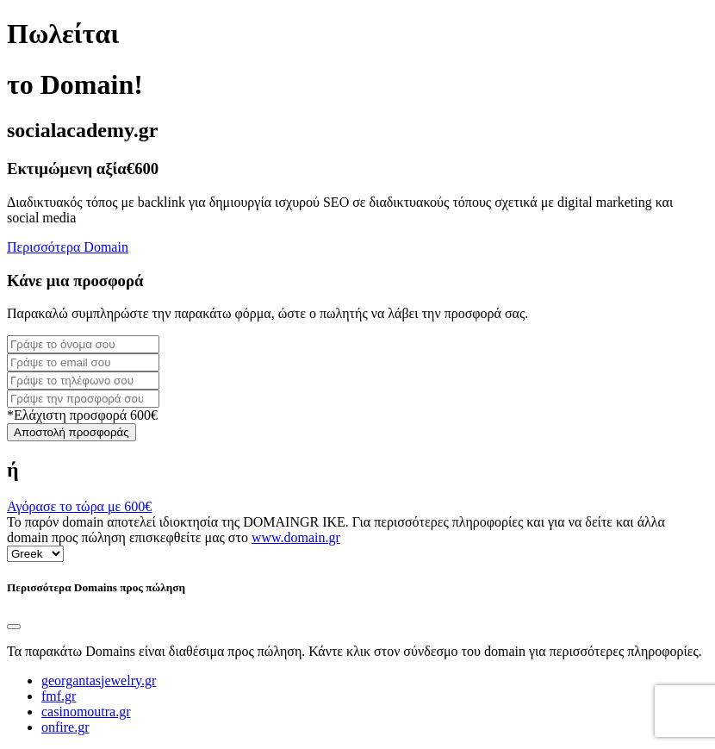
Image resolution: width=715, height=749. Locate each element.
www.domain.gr (296, 537)
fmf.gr (58, 696)
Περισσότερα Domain (67, 247)
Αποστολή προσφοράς (71, 432)
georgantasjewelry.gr (98, 680)
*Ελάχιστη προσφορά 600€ (82, 415)
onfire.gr (65, 727)
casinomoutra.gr (86, 711)
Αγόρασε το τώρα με (79, 506)
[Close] (14, 626)
